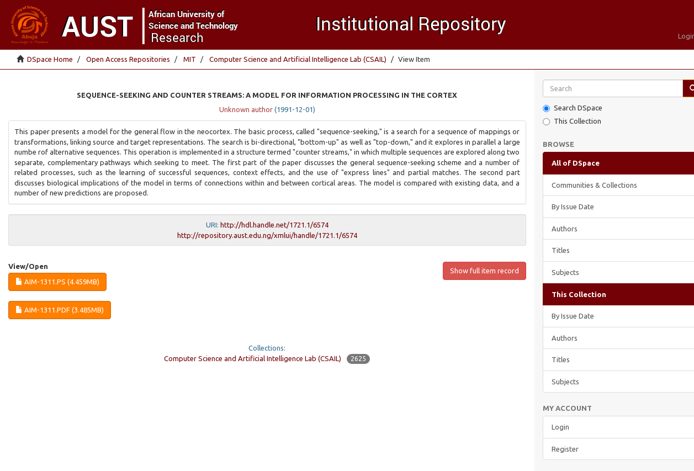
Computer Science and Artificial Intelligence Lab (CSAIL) (297, 59)
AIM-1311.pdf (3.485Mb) (59, 310)
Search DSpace (572, 108)
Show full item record (484, 270)
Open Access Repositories (128, 59)
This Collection (572, 121)
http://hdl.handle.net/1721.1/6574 (274, 225)
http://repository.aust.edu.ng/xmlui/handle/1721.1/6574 (267, 235)
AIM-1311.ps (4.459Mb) (57, 281)
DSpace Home (50, 59)
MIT (189, 59)
